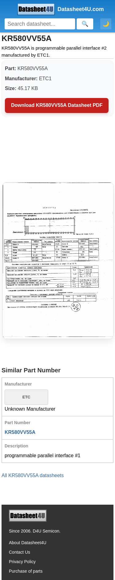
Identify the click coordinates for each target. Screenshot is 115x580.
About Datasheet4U (27, 542)
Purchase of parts (26, 571)
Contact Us (19, 552)
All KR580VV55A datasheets (33, 475)
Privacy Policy (22, 561)
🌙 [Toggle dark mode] (105, 24)
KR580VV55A (20, 432)
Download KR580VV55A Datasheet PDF (56, 105)
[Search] (40, 23)
